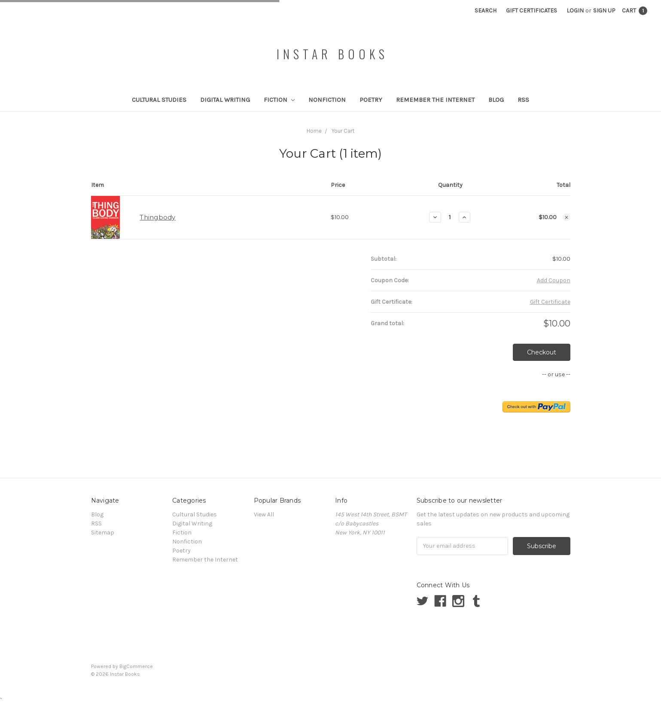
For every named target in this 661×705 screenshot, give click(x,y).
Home (314, 131)
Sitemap (102, 532)
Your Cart (343, 131)
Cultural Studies (159, 100)
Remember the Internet (435, 100)
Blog (496, 100)
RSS (523, 100)
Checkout (541, 352)
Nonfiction (327, 100)
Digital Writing (225, 100)
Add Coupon (553, 280)
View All (264, 514)
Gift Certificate (550, 301)
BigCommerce (136, 666)
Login (575, 10)
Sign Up (604, 10)
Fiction (279, 100)
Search (486, 10)
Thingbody (157, 217)
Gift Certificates (531, 10)
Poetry (370, 100)
